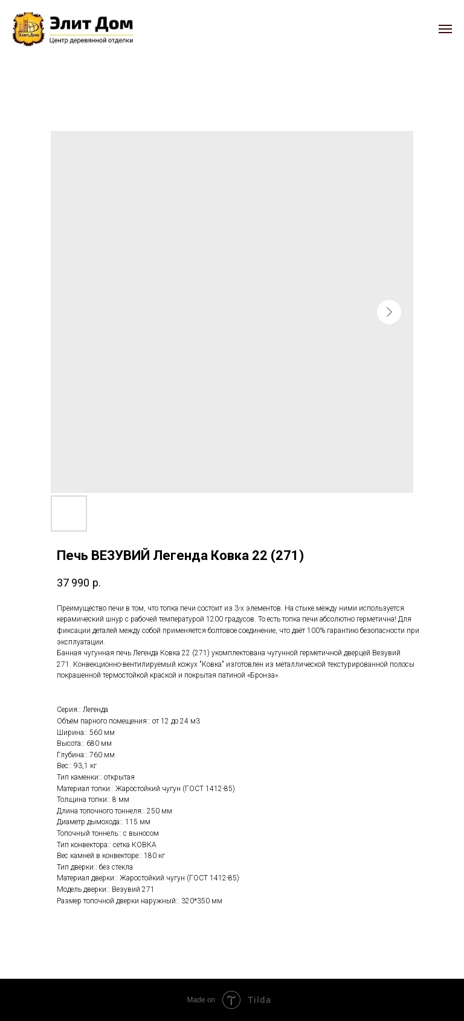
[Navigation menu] (445, 29)
